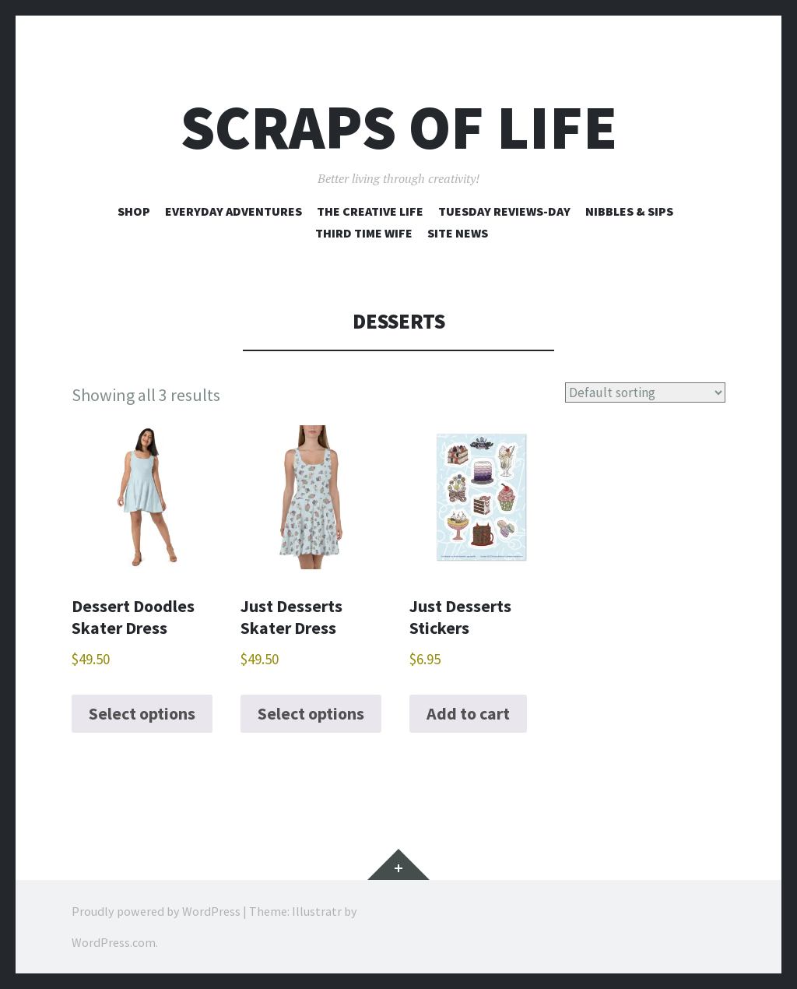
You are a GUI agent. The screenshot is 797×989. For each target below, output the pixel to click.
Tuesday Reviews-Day (504, 211)
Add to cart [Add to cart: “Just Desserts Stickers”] (468, 713)
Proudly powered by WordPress (156, 911)
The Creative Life (370, 211)
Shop (134, 211)
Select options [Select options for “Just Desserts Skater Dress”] (311, 713)
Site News (457, 233)
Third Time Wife (364, 233)
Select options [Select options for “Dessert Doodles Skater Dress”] (142, 713)
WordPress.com (114, 942)
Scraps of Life (399, 127)
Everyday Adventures (233, 211)
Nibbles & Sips (629, 211)
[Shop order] (649, 391)
